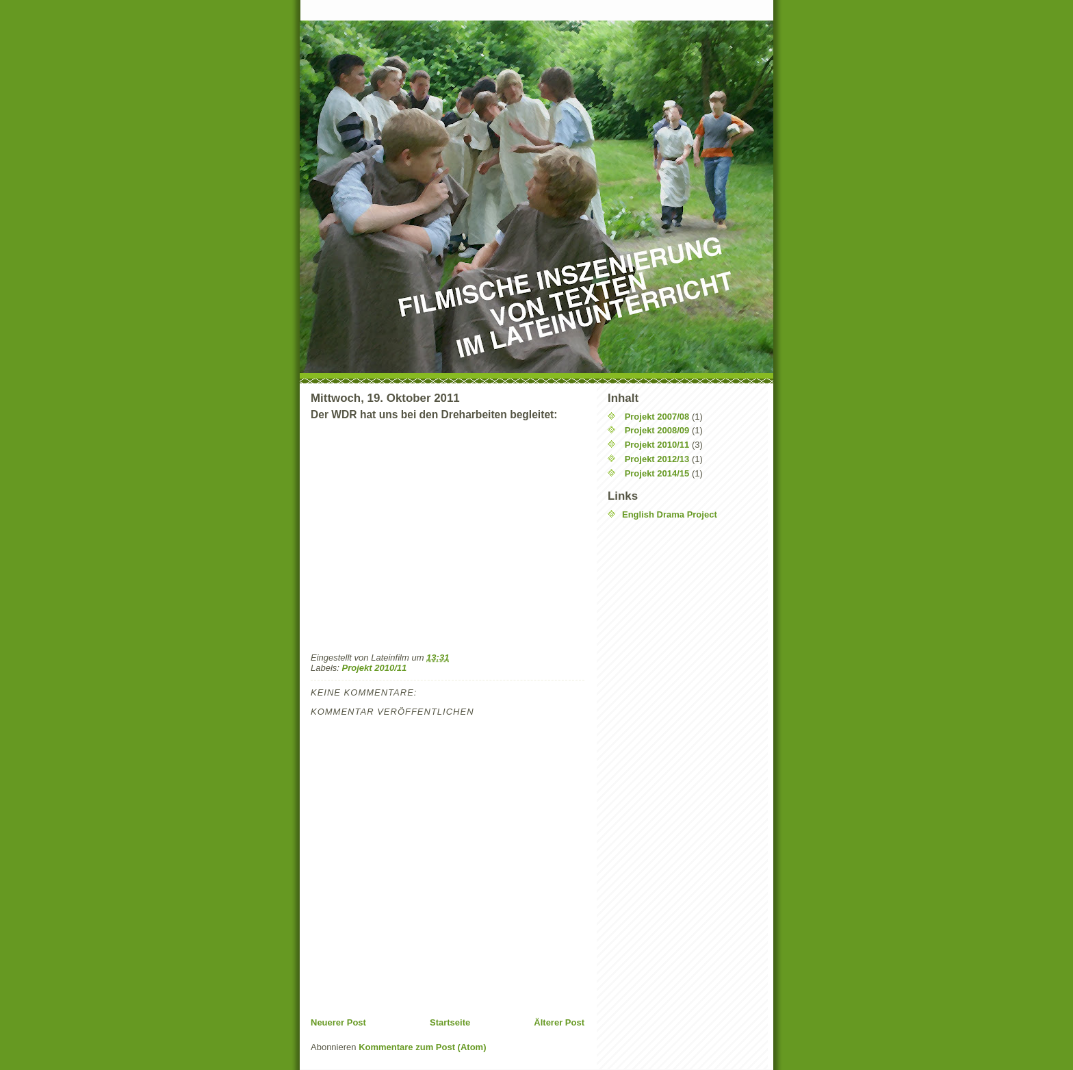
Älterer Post (559, 1022)
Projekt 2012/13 (657, 459)
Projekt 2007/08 (657, 416)
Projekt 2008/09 (657, 430)
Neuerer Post (338, 1022)
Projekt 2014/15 (657, 473)
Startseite (450, 1022)
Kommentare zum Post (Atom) (422, 1047)
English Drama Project (669, 514)
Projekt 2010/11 (374, 668)
